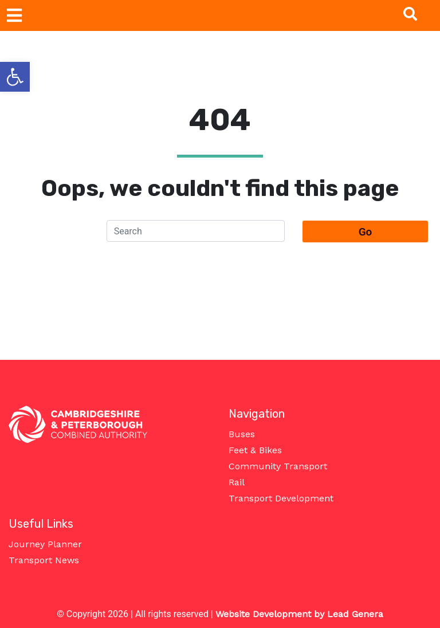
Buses (242, 434)
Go (365, 231)
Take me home (220, 291)
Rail (237, 482)
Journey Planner (45, 544)
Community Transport (278, 466)
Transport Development (281, 498)
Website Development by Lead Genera (299, 614)
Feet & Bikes (255, 450)
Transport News (44, 560)
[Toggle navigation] (14, 15)
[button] (15, 77)
